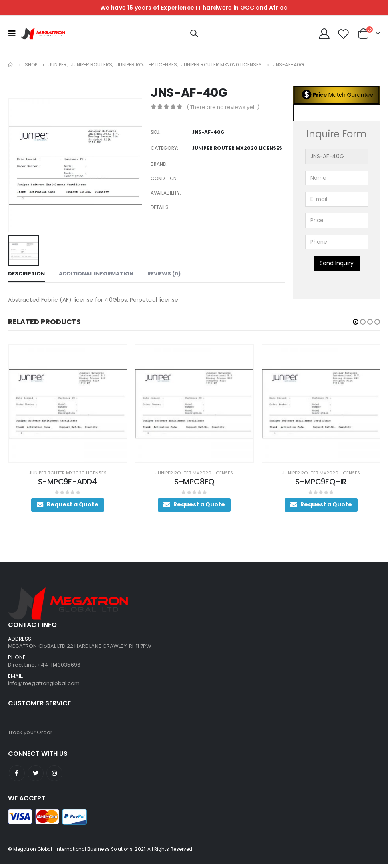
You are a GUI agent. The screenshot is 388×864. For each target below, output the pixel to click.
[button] (355, 322)
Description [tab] (26, 273)
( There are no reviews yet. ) (223, 107)
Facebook (17, 773)
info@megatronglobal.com (44, 683)
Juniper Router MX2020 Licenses (108, 473)
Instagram (54, 773)
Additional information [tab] (96, 273)
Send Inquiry (337, 263)
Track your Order (30, 732)
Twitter (36, 773)
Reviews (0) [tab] (164, 273)
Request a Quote (113, 504)
